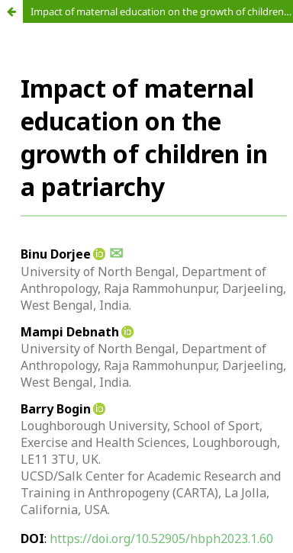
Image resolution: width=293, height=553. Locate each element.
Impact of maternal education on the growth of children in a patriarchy (162, 11)
